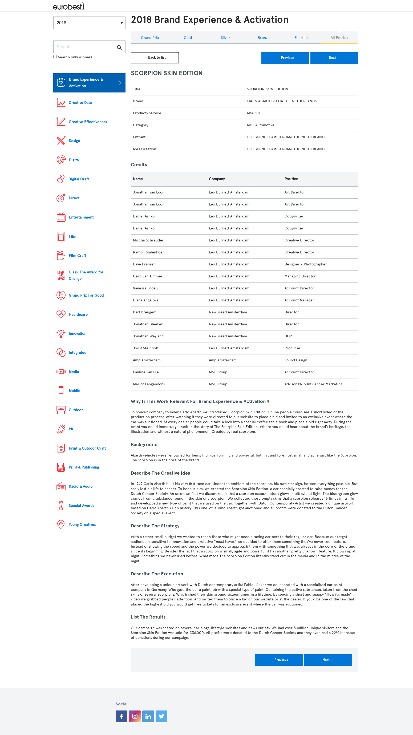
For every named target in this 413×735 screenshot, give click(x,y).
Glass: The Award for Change (86, 275)
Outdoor (76, 410)
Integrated (77, 352)
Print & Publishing (84, 467)
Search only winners (72, 57)
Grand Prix (150, 37)
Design (74, 141)
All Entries (339, 37)
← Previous (285, 58)
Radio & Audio (80, 486)
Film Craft (77, 255)
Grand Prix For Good (86, 295)
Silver (225, 37)
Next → (334, 58)
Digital (74, 160)
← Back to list (155, 57)
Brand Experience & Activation (86, 82)
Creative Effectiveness (88, 122)
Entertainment (81, 217)
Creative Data (80, 102)
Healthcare (78, 314)
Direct (74, 198)
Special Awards (81, 505)
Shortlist (301, 37)
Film (72, 236)
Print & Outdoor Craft (87, 448)
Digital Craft (78, 179)
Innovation (77, 333)
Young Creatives (82, 524)
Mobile (74, 391)
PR (71, 429)
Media (74, 372)
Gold (188, 37)
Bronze (264, 37)
